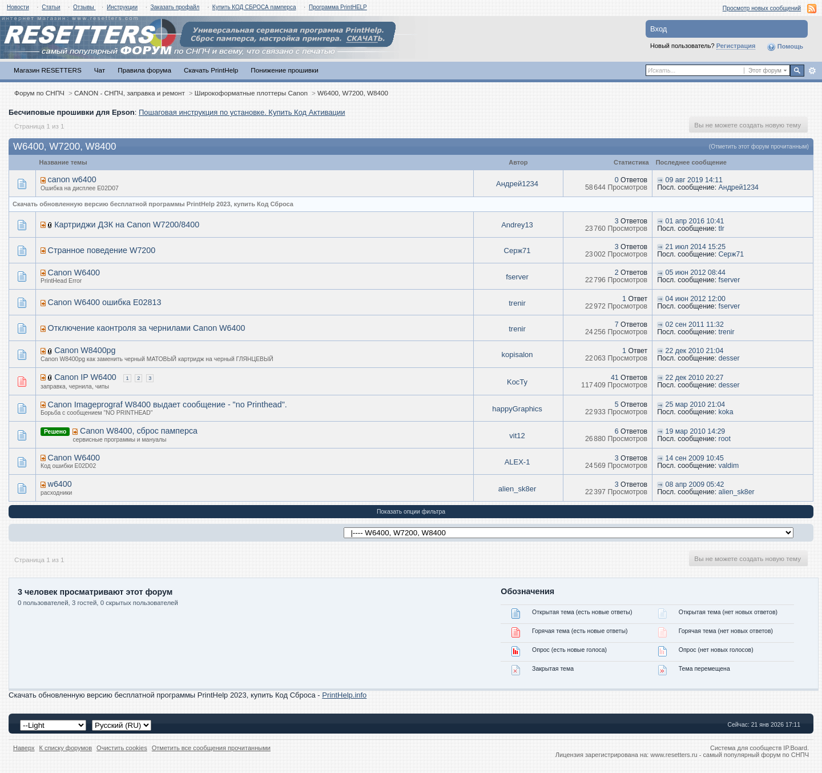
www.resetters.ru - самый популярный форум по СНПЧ (729, 754)
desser (729, 358)
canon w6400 (72, 179)
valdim (729, 466)
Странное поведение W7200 (102, 250)
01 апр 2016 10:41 (695, 221)
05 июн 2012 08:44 (696, 273)
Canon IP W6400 (85, 377)
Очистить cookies (121, 747)
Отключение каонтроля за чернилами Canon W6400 (146, 328)
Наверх (24, 747)
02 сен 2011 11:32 (695, 325)
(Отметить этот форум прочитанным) (759, 146)
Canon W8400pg (84, 350)
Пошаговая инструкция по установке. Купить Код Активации (242, 112)
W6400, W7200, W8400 (352, 93)
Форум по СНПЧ (39, 93)
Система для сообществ (745, 747)
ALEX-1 (517, 462)
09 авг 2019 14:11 (694, 180)
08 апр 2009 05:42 (695, 484)
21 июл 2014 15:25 (696, 247)
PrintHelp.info (344, 695)
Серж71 (517, 250)
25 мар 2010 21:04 (696, 404)
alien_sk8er (517, 488)
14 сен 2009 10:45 (695, 458)
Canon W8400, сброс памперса (139, 430)
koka (726, 412)
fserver (517, 277)
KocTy (517, 382)
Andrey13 (517, 225)
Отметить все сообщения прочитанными (211, 747)
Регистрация (736, 45)
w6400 (60, 483)
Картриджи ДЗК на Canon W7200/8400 (126, 224)
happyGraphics (517, 408)
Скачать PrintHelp (211, 70)
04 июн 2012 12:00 (696, 299)
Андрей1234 (517, 183)
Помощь (785, 46)
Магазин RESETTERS (48, 70)
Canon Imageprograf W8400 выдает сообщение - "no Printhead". (167, 404)
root (725, 439)
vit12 (517, 435)
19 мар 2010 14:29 (696, 431)
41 (615, 378)
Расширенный (812, 71)
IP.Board (795, 747)
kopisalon (517, 354)
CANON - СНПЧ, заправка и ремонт (129, 93)
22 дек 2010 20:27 (695, 378)
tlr (721, 229)
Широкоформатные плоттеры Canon (251, 93)
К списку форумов (65, 747)
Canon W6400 (74, 272)
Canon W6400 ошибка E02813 (105, 302)
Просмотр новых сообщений (762, 8)
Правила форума (144, 70)
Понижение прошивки (284, 70)
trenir (517, 303)
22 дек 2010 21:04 (695, 351)
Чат (99, 70)
